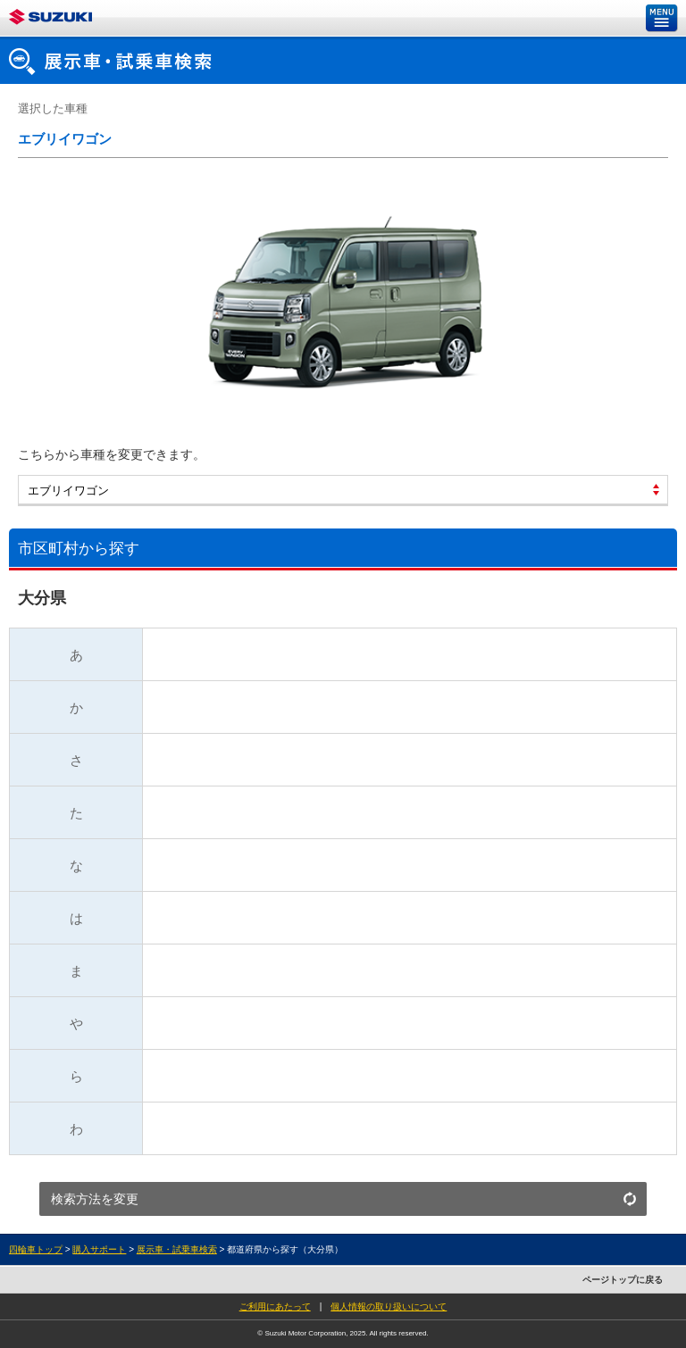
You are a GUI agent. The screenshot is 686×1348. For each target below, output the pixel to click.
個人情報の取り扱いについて (388, 1306)
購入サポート (99, 1249)
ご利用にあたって (275, 1306)
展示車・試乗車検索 (177, 1249)
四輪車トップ (36, 1249)
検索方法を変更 (94, 1199)
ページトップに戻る (622, 1280)
